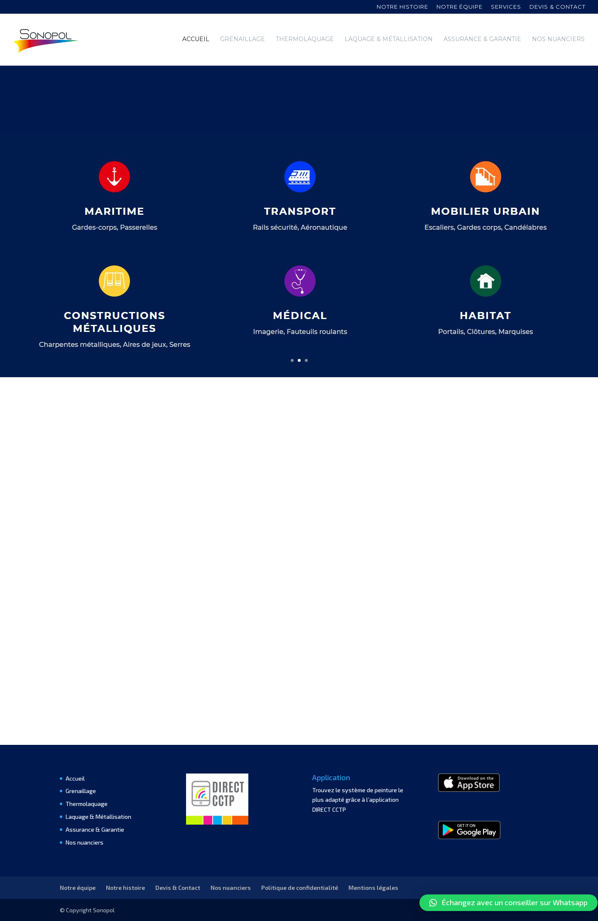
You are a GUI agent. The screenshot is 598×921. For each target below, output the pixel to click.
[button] (508, 902)
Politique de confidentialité (299, 887)
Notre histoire (402, 7)
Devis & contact (557, 7)
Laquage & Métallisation (389, 39)
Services (506, 7)
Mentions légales (373, 887)
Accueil (195, 39)
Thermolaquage (305, 39)
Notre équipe (459, 7)
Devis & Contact (177, 887)
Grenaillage (242, 39)
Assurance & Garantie (482, 39)
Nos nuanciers (558, 39)
